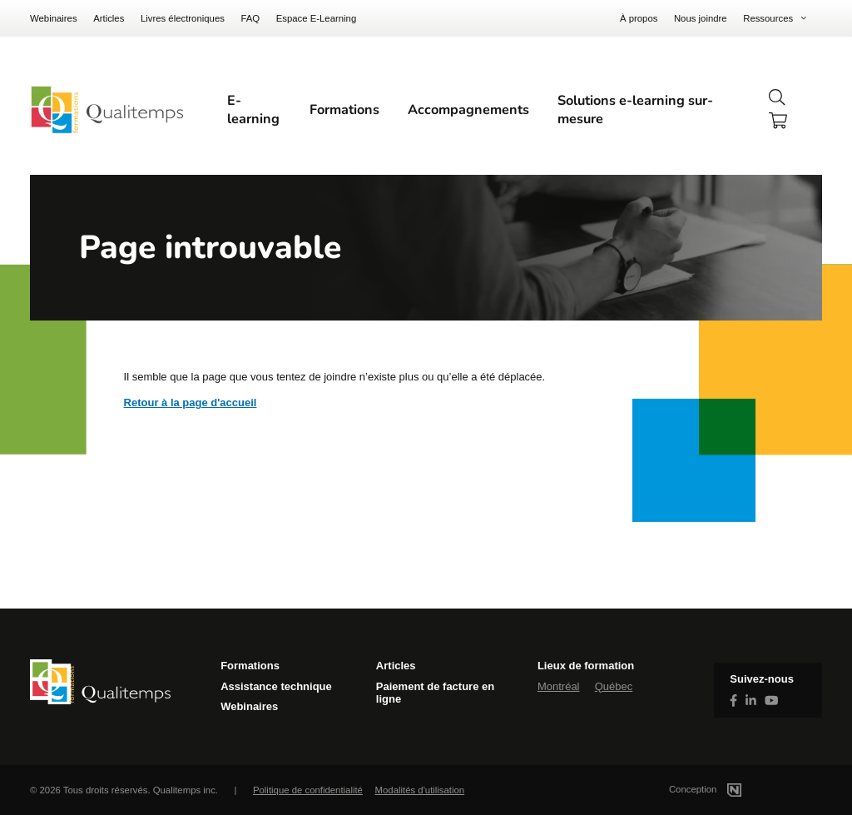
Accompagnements (468, 110)
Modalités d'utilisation (420, 790)
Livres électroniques (183, 18)
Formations (344, 110)
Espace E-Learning (316, 18)
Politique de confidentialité (308, 790)
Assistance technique (276, 686)
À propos (638, 18)
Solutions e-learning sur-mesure (635, 110)
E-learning (253, 110)
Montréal (558, 686)
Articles (108, 18)
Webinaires (53, 18)
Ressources (768, 18)
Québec (614, 686)
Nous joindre (700, 18)
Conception (725, 789)
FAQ (250, 18)
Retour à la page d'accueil (190, 402)
